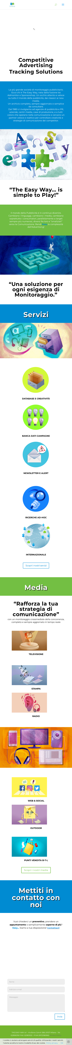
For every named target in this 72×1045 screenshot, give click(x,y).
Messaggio (36, 1003)
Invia (59, 1016)
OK (62, 1043)
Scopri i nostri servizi (36, 565)
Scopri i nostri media (36, 870)
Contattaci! (53, 928)
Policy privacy (52, 1043)
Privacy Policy (55, 1035)
